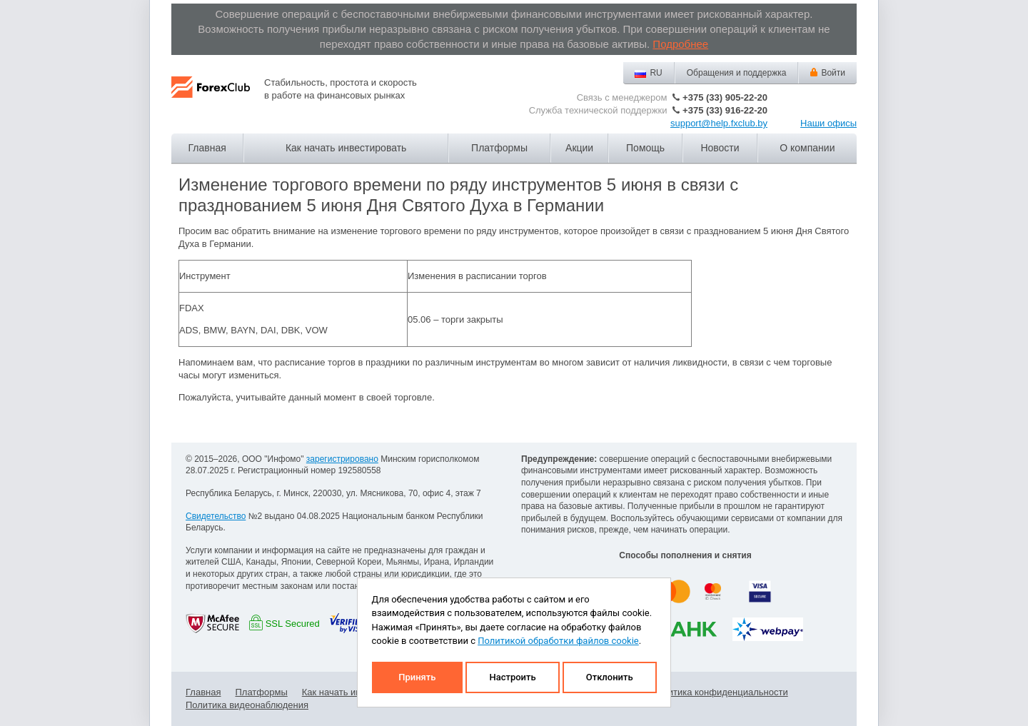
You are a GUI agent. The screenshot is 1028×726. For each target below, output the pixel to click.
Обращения (737, 73)
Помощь (645, 147)
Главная (207, 147)
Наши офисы (828, 123)
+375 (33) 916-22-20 (724, 110)
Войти (833, 73)
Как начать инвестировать (346, 147)
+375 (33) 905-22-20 (724, 97)
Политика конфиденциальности (719, 692)
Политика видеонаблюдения (247, 705)
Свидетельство (216, 516)
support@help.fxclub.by (718, 123)
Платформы (499, 147)
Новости (719, 147)
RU (656, 73)
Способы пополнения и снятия (685, 555)
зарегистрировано (342, 459)
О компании (807, 147)
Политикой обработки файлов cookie (558, 640)
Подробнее (680, 44)
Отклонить (609, 677)
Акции (579, 147)
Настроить (512, 677)
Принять (416, 677)
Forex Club (210, 98)
